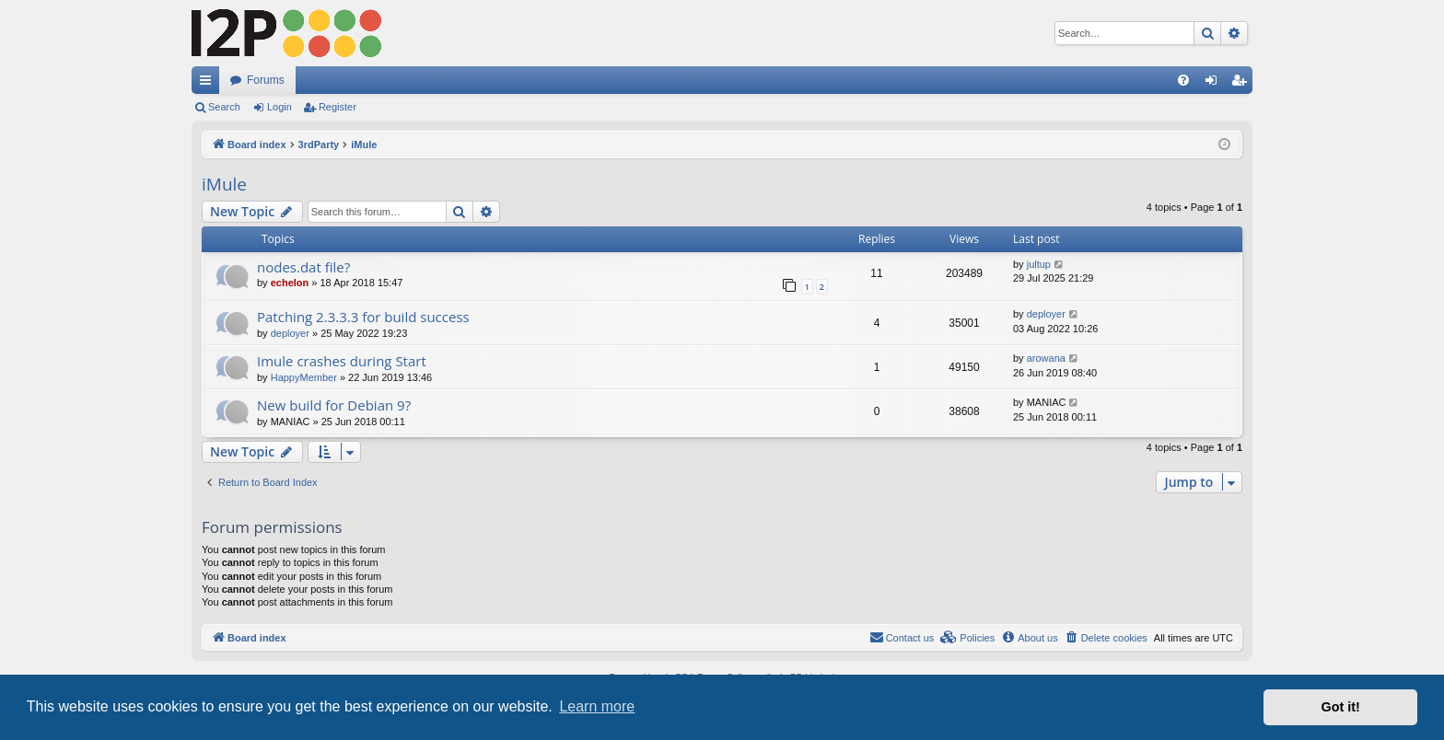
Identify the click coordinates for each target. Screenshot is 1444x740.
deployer (290, 333)
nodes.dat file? (303, 267)
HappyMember (304, 377)
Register (337, 106)
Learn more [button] (597, 706)
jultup (1039, 264)
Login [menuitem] (1215, 84)
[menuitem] (1183, 80)
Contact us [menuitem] (902, 636)
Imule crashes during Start (341, 361)
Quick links (209, 84)
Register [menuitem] (1242, 84)
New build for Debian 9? (334, 405)
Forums (266, 80)
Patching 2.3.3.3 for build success (363, 316)
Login (279, 106)
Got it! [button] (1341, 707)
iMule (224, 184)
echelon (290, 282)
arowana (1046, 358)
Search (224, 106)
